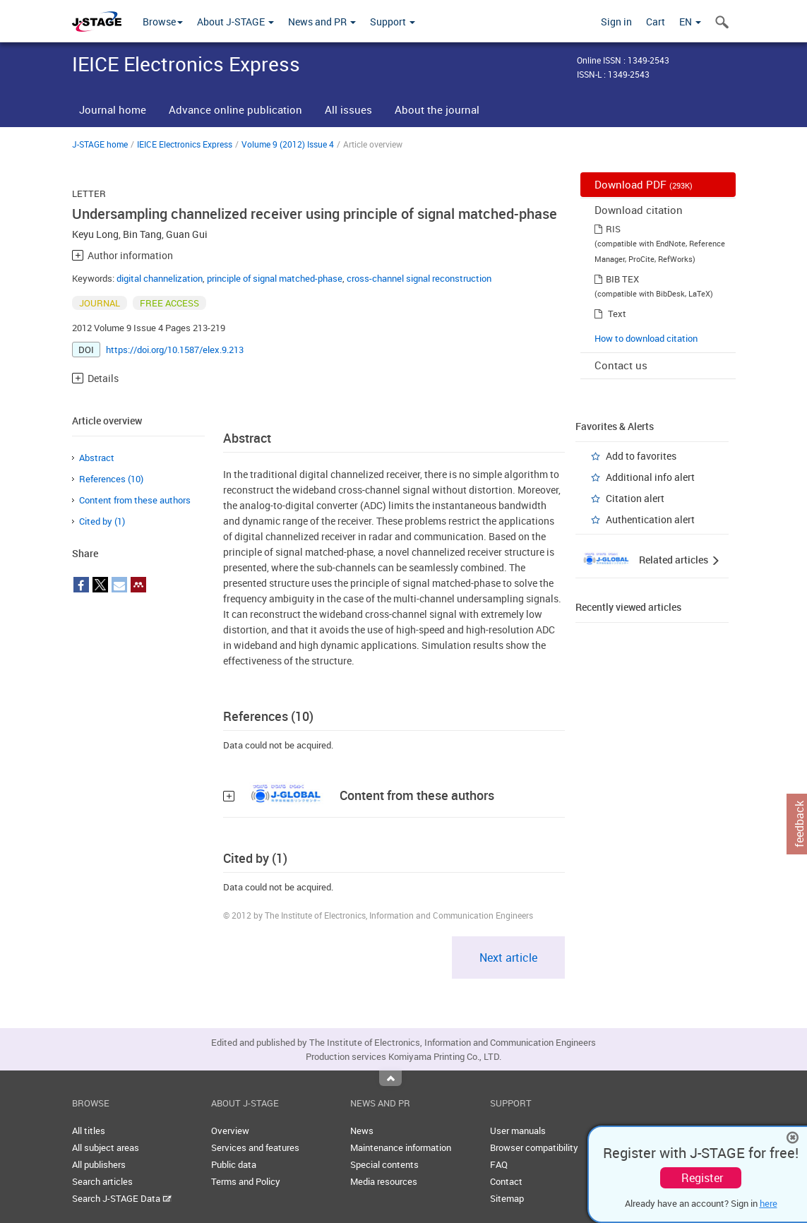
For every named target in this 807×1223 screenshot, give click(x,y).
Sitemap (507, 1198)
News (361, 1130)
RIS (613, 228)
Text (617, 313)
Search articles (102, 1181)
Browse (163, 21)
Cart (655, 21)
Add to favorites (641, 456)
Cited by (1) (102, 521)
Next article (508, 957)
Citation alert (635, 498)
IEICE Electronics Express (184, 144)
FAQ (499, 1164)
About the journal (437, 109)
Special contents (384, 1164)
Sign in (616, 21)
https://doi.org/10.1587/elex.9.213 (175, 349)
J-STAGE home (100, 144)
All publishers (99, 1164)
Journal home (112, 109)
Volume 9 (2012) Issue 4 (287, 144)
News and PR (322, 21)
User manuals (518, 1130)
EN (690, 21)
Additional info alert (650, 477)
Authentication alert (650, 519)
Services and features (255, 1147)
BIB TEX (622, 279)
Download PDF (643, 184)
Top (390, 1078)
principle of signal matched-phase (274, 278)
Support (392, 21)
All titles (88, 1130)
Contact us (620, 365)
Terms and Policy (245, 1181)
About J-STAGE (235, 21)
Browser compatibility (534, 1147)
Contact (506, 1181)
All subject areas (105, 1147)
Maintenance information (400, 1147)
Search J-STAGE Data (122, 1198)
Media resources (383, 1181)
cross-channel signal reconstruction (419, 278)
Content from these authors (135, 500)
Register (702, 1178)
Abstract (96, 457)
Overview (230, 1130)
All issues (348, 109)
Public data (233, 1164)
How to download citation (646, 338)
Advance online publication (235, 109)
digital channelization (159, 278)
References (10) (111, 478)
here (768, 1203)
